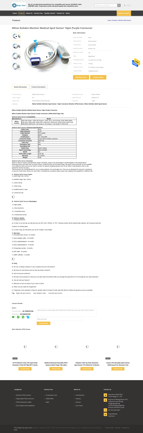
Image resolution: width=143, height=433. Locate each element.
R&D (46, 402)
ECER (15, 430)
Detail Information (20, 87)
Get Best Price (81, 77)
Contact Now (98, 77)
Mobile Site (125, 428)
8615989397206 (25, 314)
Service (77, 402)
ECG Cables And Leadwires (24, 406)
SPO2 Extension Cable (22, 402)
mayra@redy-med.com (113, 415)
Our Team (78, 406)
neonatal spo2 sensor (55, 293)
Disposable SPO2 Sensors (24, 399)
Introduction (79, 395)
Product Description (38, 87)
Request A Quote (124, 13)
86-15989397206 (28, 311)
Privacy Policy (109, 428)
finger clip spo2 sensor (23, 293)
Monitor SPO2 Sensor (22, 395)
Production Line (50, 395)
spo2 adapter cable (39, 293)
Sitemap (118, 428)
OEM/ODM (48, 399)
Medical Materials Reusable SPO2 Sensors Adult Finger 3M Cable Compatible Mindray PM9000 (56, 365)
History (77, 399)
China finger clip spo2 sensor (23, 428)
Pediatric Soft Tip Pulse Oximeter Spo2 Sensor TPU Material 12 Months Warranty (87, 365)
